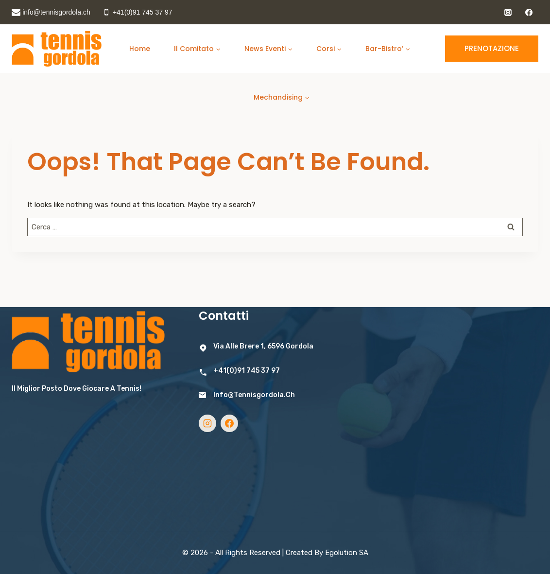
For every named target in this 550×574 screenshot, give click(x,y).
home (139, 48)
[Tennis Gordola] (57, 49)
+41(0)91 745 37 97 (246, 370)
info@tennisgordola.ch (254, 395)
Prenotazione (491, 48)
